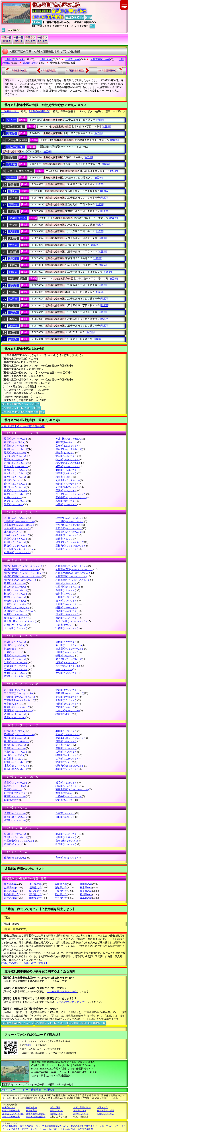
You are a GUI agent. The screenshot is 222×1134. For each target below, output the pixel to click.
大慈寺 (13, 238)
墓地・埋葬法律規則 (35, 1114)
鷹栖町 (66, 641)
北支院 (13, 312)
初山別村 (18, 611)
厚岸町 (16, 449)
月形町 (67, 652)
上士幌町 (70, 518)
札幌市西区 (71, 576)
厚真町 (15, 452)
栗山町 (16, 545)
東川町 (17, 741)
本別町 (67, 769)
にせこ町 (68, 710)
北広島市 (69, 528)
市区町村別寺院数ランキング (18, 404)
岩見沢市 (68, 463)
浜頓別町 (19, 734)
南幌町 (67, 703)
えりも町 (68, 480)
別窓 (37, 404)
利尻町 (66, 837)
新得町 (67, 618)
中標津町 (70, 693)
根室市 (64, 714)
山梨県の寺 (35, 898)
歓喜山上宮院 (15, 126)
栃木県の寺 (86, 887)
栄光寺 (11, 119)
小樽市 (12, 497)
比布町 (15, 744)
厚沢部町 (69, 449)
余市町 (15, 820)
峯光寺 (13, 285)
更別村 (66, 583)
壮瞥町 (67, 628)
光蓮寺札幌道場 (17, 140)
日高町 (66, 741)
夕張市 (65, 813)
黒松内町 (71, 545)
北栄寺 (13, 305)
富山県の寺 (61, 894)
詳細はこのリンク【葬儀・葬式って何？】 (24, 963)
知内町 (67, 614)
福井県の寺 (10, 898)
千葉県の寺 (61, 891)
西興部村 (18, 710)
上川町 (16, 518)
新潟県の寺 (35, 894)
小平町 (66, 504)
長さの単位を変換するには (84, 1126)
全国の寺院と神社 (15, 59)
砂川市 (65, 624)
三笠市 (12, 789)
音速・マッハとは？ (109, 1126)
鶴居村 (65, 655)
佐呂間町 (68, 586)
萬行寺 (13, 325)
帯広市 (14, 504)
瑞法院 (13, 191)
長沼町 (67, 696)
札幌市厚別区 (23, 566)
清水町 (66, 600)
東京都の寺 (86, 891)
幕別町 (16, 782)
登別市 (15, 717)
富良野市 (14, 758)
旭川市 (66, 442)
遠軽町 (16, 483)
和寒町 (67, 857)
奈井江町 (16, 689)
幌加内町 (70, 765)
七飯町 (66, 700)
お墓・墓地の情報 (82, 1107)
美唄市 (64, 744)
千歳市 (12, 652)
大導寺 (13, 245)
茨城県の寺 (61, 887)
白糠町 (16, 614)
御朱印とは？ (8, 1107)
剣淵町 (67, 549)
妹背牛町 (69, 796)
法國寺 (13, 292)
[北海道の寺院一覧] (40, 111)
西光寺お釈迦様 (9, 1126)
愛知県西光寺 (26, 1126)
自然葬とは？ (79, 1110)
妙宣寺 (13, 332)
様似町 (15, 583)
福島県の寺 (35, 887)
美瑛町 (15, 738)
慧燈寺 (11, 133)
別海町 (16, 762)
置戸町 (66, 490)
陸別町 (16, 837)
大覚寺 (13, 224)
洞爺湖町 (17, 666)
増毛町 (66, 782)
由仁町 (65, 817)
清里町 (16, 538)
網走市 (65, 452)
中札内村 (18, 693)
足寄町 (67, 445)
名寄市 (12, 703)
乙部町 (66, 501)
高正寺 (11, 164)
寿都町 (15, 624)
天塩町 (15, 659)
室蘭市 (65, 793)
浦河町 (16, 470)
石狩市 (14, 459)
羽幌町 (66, 731)
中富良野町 (19, 700)
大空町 (67, 487)
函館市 (14, 731)
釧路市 (64, 538)
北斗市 (64, 762)
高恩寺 (11, 157)
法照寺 (13, 298)
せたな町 (16, 628)
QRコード (30, 1045)
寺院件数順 (38, 426)
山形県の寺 (10, 887)
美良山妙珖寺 (17, 278)
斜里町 (66, 607)
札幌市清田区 (22, 569)
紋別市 (65, 800)
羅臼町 (15, 834)
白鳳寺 (13, 272)
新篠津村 (17, 618)
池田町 (66, 456)
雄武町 (15, 487)
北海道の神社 (72, 59)
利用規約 (49, 1089)
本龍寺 (13, 319)
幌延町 (16, 769)
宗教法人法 (31, 1107)
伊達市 (11, 648)
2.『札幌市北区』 (49, 70)
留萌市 (12, 844)
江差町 (15, 476)
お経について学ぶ (105, 1114)
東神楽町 (71, 738)
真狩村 (15, 786)
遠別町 (67, 483)
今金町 (67, 459)
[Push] (23, 119)
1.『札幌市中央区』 (18, 70)
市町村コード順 (23, 426)
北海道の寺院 (30, 62)
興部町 (16, 494)
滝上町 (69, 645)
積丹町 (17, 607)
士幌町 (66, 597)
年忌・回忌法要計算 (35, 1116)
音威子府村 (71, 497)
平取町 (16, 751)
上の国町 (70, 521)
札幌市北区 (71, 566)
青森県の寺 (10, 884)
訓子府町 (18, 549)
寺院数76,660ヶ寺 (74, 17)
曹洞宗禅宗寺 (17, 218)
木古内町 (17, 528)
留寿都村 (67, 840)
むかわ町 (16, 793)
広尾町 (66, 751)
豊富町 (16, 676)
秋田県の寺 (86, 884)
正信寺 (13, 211)
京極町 (17, 535)
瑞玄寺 (13, 184)
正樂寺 (13, 204)
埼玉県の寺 (35, 891)
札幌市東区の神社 (100, 59)
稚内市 (15, 857)
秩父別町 (70, 648)
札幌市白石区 (74, 569)
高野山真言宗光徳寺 (19, 171)
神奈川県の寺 (11, 894)
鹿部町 (66, 590)
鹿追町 (16, 590)
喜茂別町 (69, 531)
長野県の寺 (61, 898)
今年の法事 (55, 1107)
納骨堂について (80, 1114)
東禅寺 (13, 265)
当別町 (16, 662)
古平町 (67, 758)
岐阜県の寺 (86, 898)
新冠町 (17, 707)
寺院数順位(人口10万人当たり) (18, 408)
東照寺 (13, 258)
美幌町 (66, 748)
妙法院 (13, 339)
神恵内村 (69, 524)
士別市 (64, 593)
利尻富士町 (19, 840)
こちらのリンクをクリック (62, 991)
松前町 (67, 786)
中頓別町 (19, 696)
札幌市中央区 (24, 573)
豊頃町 (67, 673)
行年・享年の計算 (105, 1110)
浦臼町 (67, 466)
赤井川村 (69, 438)
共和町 (67, 535)
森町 (11, 800)
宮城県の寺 (61, 884)
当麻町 (66, 662)
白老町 (67, 611)
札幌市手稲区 (73, 573)
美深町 (15, 748)
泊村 (64, 669)
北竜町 (17, 765)
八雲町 (15, 813)
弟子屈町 (69, 659)
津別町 (15, 655)
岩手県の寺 (35, 884)
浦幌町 (67, 470)
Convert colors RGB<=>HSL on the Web (57, 1129)
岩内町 (16, 463)
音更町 (16, 501)
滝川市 (14, 645)
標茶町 (16, 593)
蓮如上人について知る (13, 1114)
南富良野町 (72, 789)
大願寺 (13, 231)
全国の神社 (46, 59)
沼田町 (15, 714)
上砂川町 (19, 521)
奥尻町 (16, 490)
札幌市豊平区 (23, 576)
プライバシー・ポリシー (15, 1089)
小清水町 (17, 552)
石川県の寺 (86, 894)
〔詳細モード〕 (10, 111)
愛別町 (16, 438)
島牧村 (15, 600)
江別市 (12, 480)
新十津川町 (20, 621)
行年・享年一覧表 (11, 1116)
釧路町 (15, 542)
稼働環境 (36, 1089)
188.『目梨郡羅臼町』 (108, 70)
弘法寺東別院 (15, 146)
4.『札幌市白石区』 (75, 70)
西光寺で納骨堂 (85, 1129)
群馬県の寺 (10, 891)
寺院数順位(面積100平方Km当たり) (20, 412)
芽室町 (15, 796)
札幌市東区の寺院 (60, 62)
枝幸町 (66, 473)
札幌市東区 (20, 580)
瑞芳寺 (13, 197)
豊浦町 (16, 673)
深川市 (14, 755)
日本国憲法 (31, 1110)
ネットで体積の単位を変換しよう (52, 1126)
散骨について (56, 1110)
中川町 (67, 689)
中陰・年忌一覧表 (11, 1110)
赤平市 (14, 442)
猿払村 (15, 586)
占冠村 (16, 604)
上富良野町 (19, 524)
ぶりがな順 (7, 426)
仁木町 (65, 707)
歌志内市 (16, 466)
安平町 (15, 456)
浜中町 (67, 734)
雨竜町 (16, 473)
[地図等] (100, 119)
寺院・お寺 (102, 1107)
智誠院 (13, 251)
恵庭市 (64, 476)
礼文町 (66, 844)
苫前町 (16, 669)
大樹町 (15, 641)
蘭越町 (67, 834)
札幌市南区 (72, 580)
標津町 (15, 597)
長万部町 (71, 494)
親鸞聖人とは (56, 1114)
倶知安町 (70, 542)
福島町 (67, 755)
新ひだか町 (71, 621)
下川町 (67, 604)
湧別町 (16, 817)
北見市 (12, 531)
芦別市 (14, 445)
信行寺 (11, 177)
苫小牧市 (68, 666)
